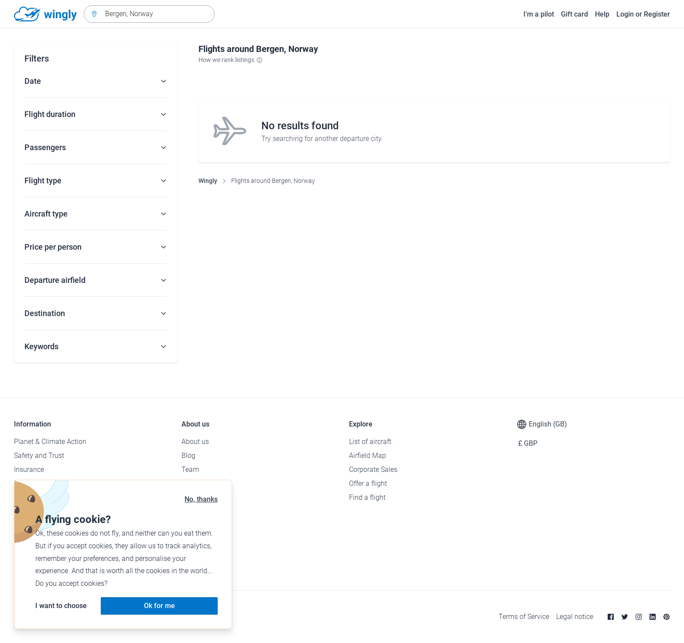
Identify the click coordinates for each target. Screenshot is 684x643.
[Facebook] (610, 616)
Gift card (574, 14)
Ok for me (159, 606)
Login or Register (643, 14)
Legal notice (574, 616)
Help (602, 14)
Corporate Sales (373, 469)
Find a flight (367, 497)
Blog (188, 455)
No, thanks (201, 499)
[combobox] (149, 14)
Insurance (29, 469)
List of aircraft (370, 441)
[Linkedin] (652, 616)
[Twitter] (624, 616)
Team (190, 469)
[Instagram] (638, 616)
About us (195, 441)
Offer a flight (368, 483)
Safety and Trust (39, 455)
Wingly (207, 180)
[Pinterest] (666, 616)
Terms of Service (524, 616)
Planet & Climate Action (50, 441)
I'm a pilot (538, 14)
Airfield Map (367, 455)
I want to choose (61, 606)
